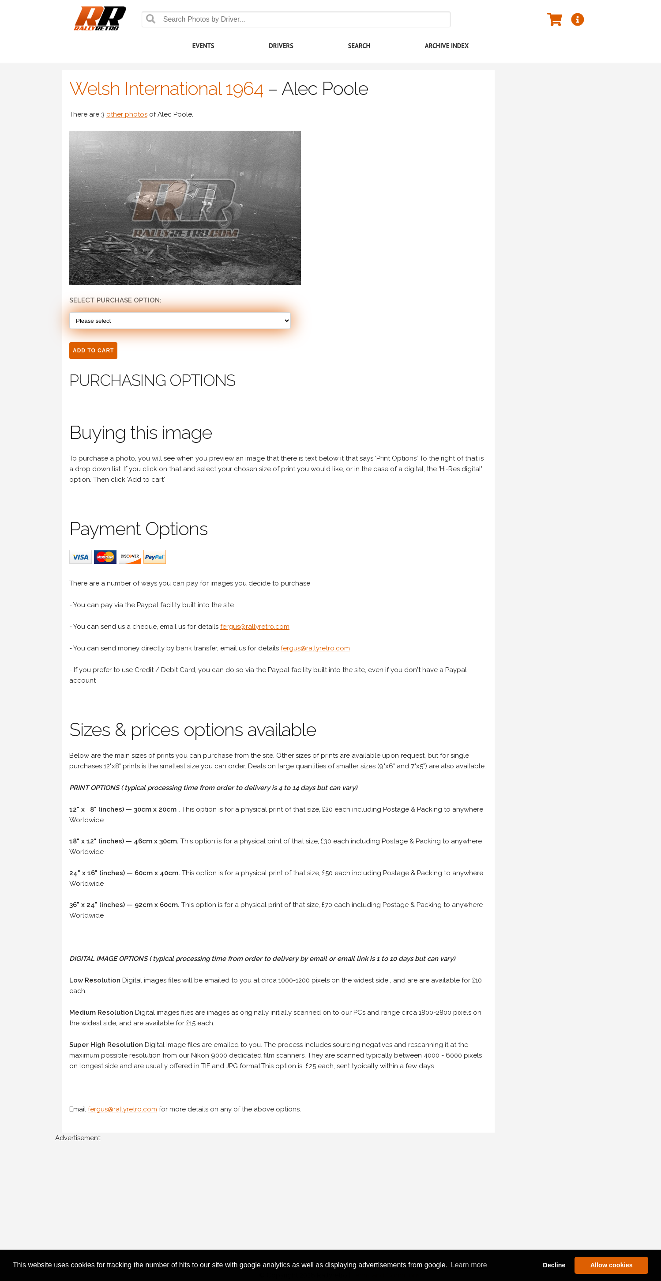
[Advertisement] (320, 1216)
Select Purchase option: (115, 300)
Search (359, 46)
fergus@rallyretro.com (254, 627)
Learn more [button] (469, 1265)
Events (203, 46)
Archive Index (447, 46)
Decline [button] (554, 1265)
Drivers (281, 46)
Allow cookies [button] (611, 1265)
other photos (126, 114)
